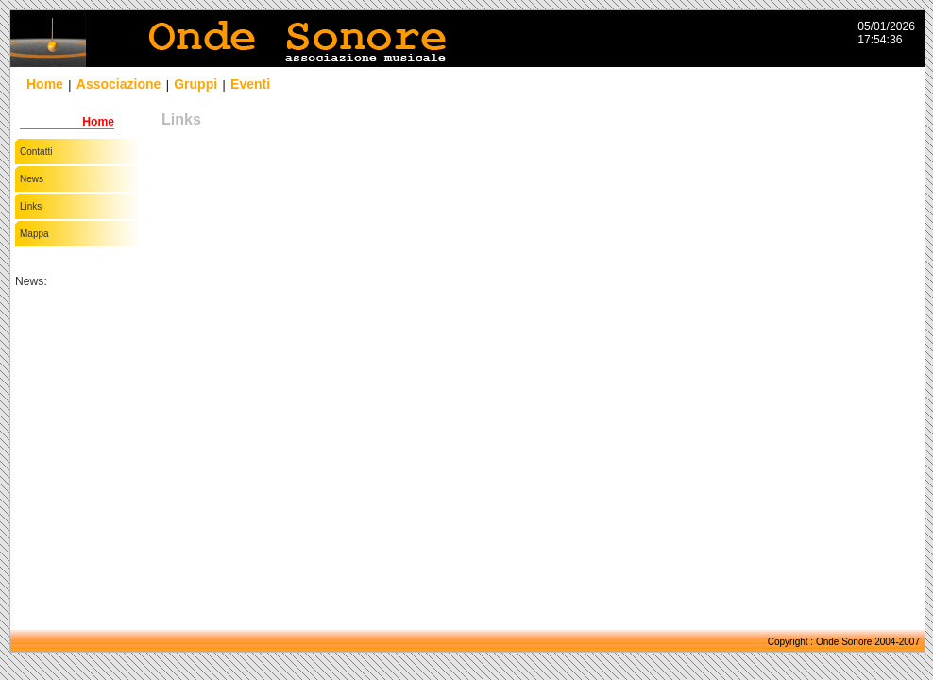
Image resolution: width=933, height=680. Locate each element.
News (31, 179)
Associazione (118, 84)
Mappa (34, 234)
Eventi (250, 84)
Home (44, 84)
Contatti (36, 151)
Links (31, 206)
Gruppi (195, 84)
